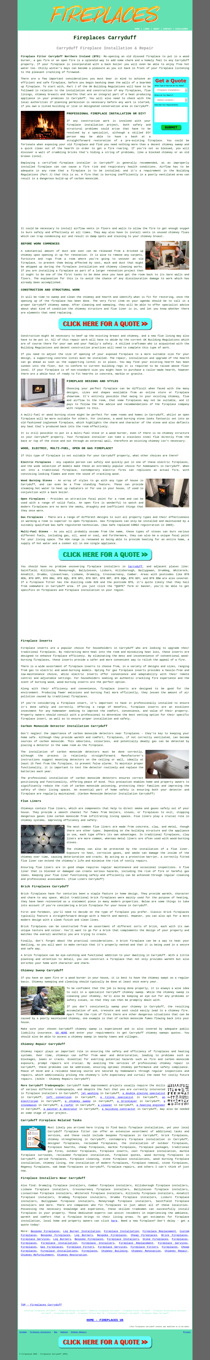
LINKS (146, 29)
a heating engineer (150, 1105)
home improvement (95, 1085)
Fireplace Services (35, 1239)
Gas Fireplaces (51, 1247)
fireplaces (133, 90)
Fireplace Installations (59, 1251)
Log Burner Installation (81, 1231)
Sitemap (23, 1332)
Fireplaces (180, 1239)
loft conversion (58, 1097)
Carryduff (135, 566)
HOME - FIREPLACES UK (105, 1320)
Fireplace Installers (123, 1239)
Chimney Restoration (72, 1254)
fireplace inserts (82, 666)
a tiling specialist (116, 1097)
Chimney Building (115, 1251)
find (32, 1185)
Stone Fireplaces (155, 1239)
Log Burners (84, 1235)
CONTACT (167, 29)
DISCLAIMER (181, 29)
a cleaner (105, 1105)
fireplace (153, 56)
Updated (64, 1332)
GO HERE (61, 1032)
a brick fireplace (89, 905)
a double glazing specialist (144, 1093)
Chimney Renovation (146, 1251)
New (55, 1332)
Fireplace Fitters (80, 1247)
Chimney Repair (176, 1251)
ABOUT (156, 29)
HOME (137, 29)
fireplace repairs (120, 1166)
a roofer (67, 1105)
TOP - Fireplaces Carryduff (41, 1304)
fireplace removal (145, 1162)
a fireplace (72, 1216)
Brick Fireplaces (174, 1235)
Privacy (187, 1332)
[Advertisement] (105, 203)
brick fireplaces (174, 1135)
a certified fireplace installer (64, 162)
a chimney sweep (78, 1101)
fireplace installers (41, 1093)
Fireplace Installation (121, 1231)
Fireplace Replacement (159, 1231)
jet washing (89, 1093)
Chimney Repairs (79, 1332)
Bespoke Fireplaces (45, 1231)
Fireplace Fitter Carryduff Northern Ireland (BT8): (61, 56)
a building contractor (118, 1109)
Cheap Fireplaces (144, 1235)
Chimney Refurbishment (37, 1254)
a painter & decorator (60, 1109)
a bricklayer (127, 1101)
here (114, 1220)
